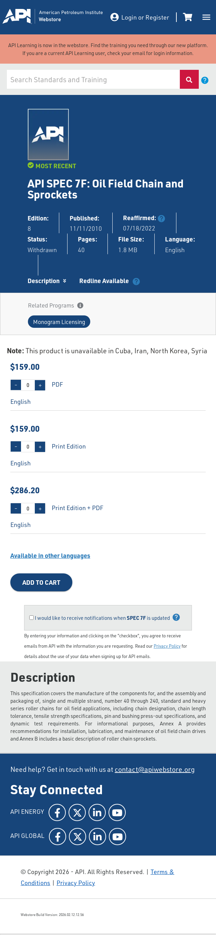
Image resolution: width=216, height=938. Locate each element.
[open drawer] (206, 17)
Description (44, 281)
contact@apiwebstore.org (155, 769)
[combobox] (93, 79)
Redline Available (104, 281)
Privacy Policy (167, 646)
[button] (59, 321)
